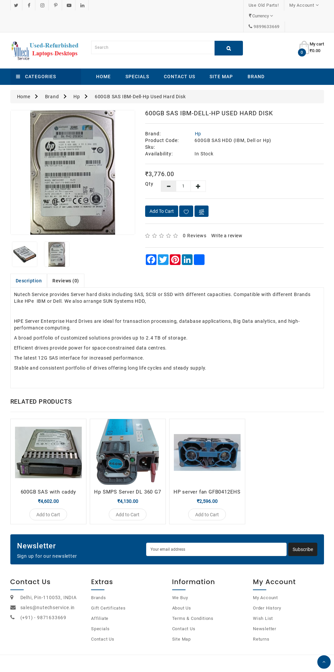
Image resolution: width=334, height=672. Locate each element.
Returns (261, 620)
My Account (265, 579)
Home (103, 55)
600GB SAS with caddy (48, 470)
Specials (137, 55)
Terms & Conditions (193, 599)
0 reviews (195, 214)
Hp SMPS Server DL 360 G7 (127, 470)
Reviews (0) (65, 259)
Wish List (263, 599)
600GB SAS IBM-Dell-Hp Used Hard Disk (140, 75)
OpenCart (159, 658)
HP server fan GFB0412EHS (207, 470)
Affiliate (99, 599)
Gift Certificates (108, 589)
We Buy (180, 579)
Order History (267, 589)
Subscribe (303, 531)
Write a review (226, 214)
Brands (98, 579)
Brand (256, 55)
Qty (148, 162)
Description (29, 259)
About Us (181, 589)
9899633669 (305, 5)
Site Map (221, 55)
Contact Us (179, 55)
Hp (76, 75)
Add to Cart (161, 189)
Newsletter (264, 610)
